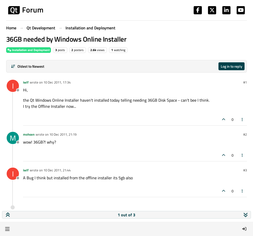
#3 (245, 170)
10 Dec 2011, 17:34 (57, 82)
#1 (245, 82)
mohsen (29, 134)
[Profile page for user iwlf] (13, 86)
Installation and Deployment (28, 50)
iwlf (26, 82)
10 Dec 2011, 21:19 (62, 134)
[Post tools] (242, 119)
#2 (245, 134)
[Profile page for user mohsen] (13, 138)
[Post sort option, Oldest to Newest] (27, 66)
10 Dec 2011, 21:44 (57, 170)
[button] (7, 229)
